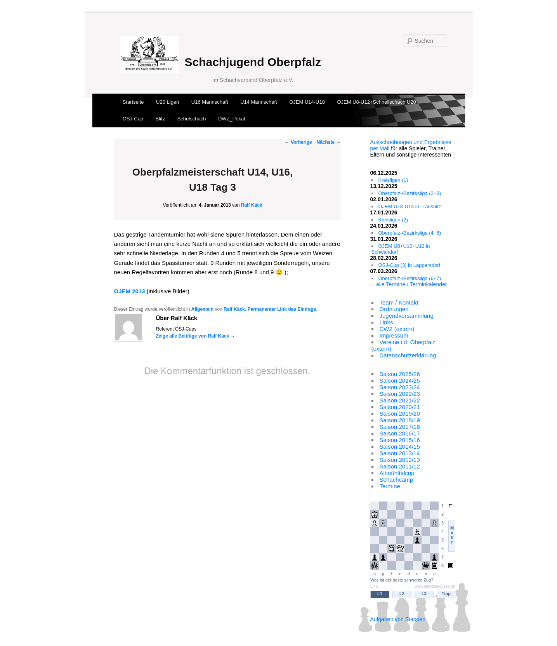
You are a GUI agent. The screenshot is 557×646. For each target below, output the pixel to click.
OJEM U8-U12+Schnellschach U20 (376, 102)
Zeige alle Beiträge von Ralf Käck (195, 336)
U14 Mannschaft (258, 102)
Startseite (133, 102)
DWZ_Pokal (231, 119)
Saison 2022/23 (400, 393)
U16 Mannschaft (209, 102)
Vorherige (298, 142)
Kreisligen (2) (393, 220)
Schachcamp (396, 479)
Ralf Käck (251, 205)
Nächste (328, 142)
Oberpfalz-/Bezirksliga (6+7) (409, 278)
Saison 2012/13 (400, 459)
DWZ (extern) (397, 329)
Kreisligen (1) (393, 180)
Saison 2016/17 (400, 433)
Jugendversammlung (407, 315)
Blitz (160, 119)
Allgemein (202, 309)
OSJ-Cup (133, 119)
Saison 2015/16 (400, 440)
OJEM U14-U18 (307, 102)
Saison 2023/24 (400, 387)
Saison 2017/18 (400, 426)
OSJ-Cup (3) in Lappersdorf (409, 265)
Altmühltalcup (397, 473)
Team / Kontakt (399, 302)
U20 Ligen (167, 102)
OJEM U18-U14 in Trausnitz (409, 206)
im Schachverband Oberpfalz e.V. (252, 80)
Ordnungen (394, 309)
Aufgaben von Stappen (397, 619)
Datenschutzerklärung (408, 355)
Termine (390, 486)
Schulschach (191, 119)
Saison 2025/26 (400, 374)
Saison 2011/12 (400, 466)
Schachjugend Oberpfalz (252, 62)
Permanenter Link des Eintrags (281, 309)
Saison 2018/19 (400, 420)
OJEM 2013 (129, 291)
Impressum (394, 335)
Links (386, 322)
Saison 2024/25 (400, 380)
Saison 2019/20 (400, 413)
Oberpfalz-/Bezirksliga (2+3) (409, 193)
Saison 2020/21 (400, 407)
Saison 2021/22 (400, 400)
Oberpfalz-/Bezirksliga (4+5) (409, 233)
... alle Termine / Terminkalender (408, 284)
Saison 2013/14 (400, 453)
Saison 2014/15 (400, 446)
